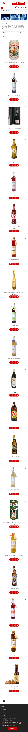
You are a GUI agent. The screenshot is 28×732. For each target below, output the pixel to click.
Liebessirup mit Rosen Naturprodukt (14, 636)
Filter (21, 32)
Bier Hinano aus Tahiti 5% (14, 603)
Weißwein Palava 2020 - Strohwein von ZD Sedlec (14, 307)
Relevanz (10, 32)
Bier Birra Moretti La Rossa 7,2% (14, 241)
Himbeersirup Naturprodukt (14, 208)
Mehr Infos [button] (12, 725)
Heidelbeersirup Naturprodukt (14, 110)
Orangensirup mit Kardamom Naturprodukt (14, 570)
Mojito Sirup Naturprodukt (14, 340)
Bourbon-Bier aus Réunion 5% (14, 438)
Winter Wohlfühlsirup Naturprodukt (14, 668)
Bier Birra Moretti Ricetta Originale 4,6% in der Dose (14, 77)
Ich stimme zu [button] (12, 728)
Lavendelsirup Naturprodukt (14, 373)
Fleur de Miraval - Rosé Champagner (14, 143)
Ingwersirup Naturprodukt (14, 504)
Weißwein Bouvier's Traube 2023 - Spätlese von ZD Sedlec (14, 406)
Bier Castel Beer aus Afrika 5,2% (14, 471)
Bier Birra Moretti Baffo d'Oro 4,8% (14, 176)
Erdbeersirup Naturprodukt (14, 274)
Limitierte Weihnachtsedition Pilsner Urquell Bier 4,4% (14, 537)
